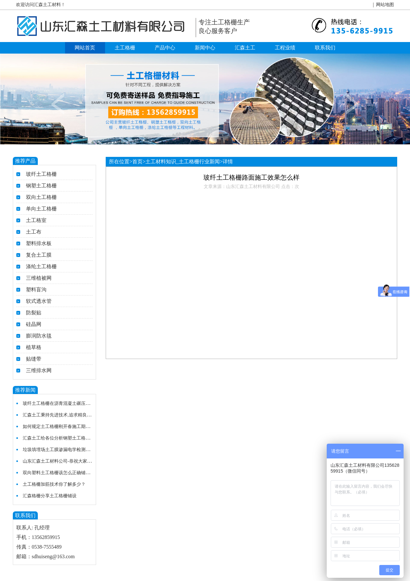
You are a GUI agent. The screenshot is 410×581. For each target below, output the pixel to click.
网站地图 (385, 4)
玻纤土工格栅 (41, 174)
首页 (137, 161)
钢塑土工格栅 (41, 185)
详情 (228, 161)
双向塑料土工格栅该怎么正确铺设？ (58, 472)
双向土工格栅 (41, 197)
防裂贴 (33, 312)
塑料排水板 (39, 243)
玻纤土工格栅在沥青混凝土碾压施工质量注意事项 (72, 403)
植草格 (33, 347)
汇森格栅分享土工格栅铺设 (50, 495)
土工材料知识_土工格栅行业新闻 (182, 161)
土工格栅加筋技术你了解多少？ (54, 484)
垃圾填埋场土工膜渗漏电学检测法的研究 (63, 449)
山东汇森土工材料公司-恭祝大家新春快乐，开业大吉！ (77, 461)
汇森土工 (245, 47)
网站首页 (85, 47)
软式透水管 (39, 301)
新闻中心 (205, 47)
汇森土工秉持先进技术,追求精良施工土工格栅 (68, 415)
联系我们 (325, 47)
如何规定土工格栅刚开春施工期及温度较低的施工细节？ (79, 426)
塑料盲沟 (36, 289)
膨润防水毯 (39, 335)
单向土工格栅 (41, 208)
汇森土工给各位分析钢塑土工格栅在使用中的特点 (72, 438)
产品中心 (165, 47)
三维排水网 (39, 370)
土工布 (33, 232)
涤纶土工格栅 (41, 266)
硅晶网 (33, 324)
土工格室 (36, 220)
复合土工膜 (39, 255)
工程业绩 (285, 47)
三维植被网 (39, 278)
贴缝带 (33, 359)
